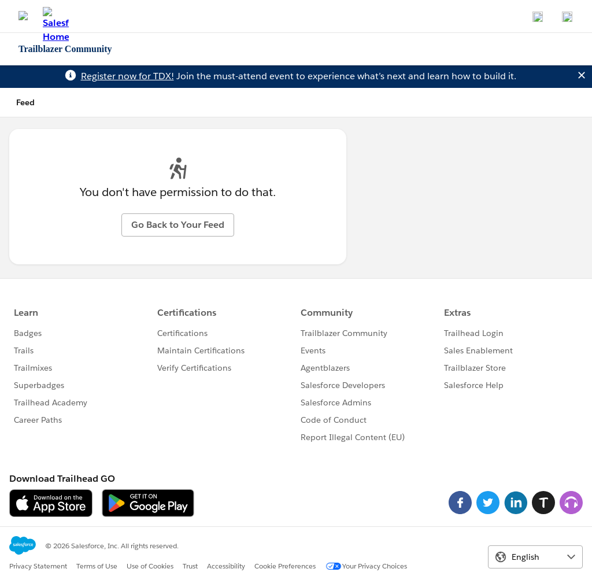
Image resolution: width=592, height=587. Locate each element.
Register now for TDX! (127, 76)
